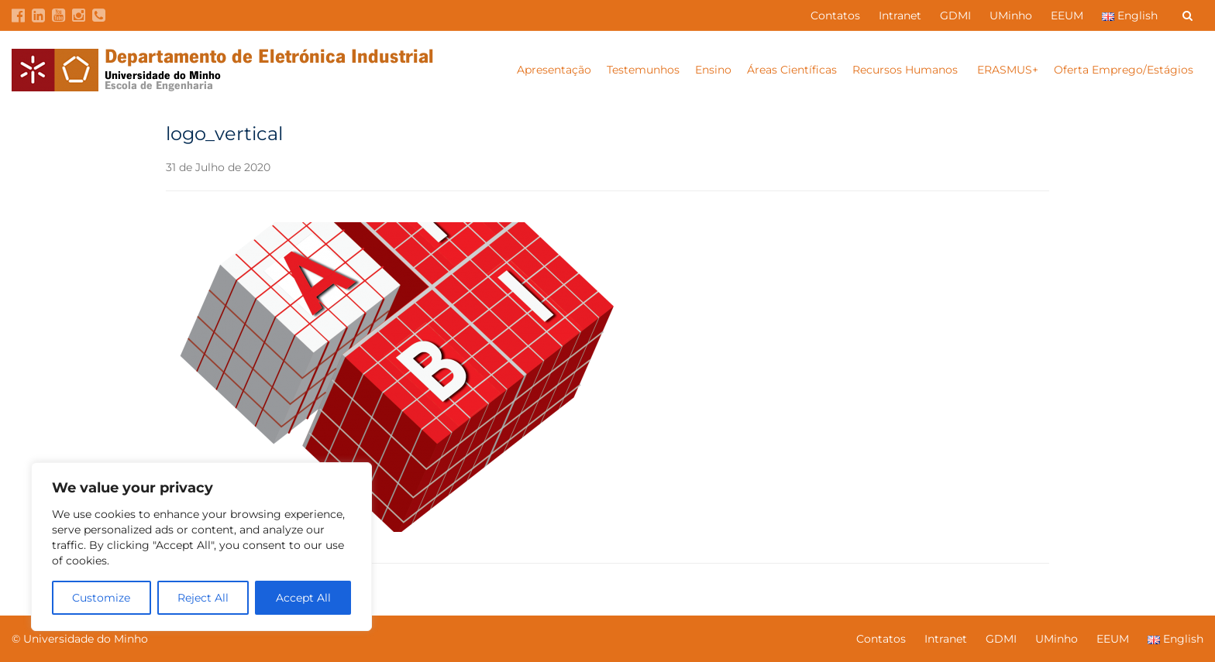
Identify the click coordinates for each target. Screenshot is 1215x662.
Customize (101, 598)
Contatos (835, 15)
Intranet (900, 15)
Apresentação (554, 70)
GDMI (955, 15)
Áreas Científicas (792, 70)
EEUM (1067, 15)
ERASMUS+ (1007, 70)
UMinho (1011, 15)
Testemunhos (643, 70)
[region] (201, 546)
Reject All (203, 598)
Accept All (303, 598)
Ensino (713, 70)
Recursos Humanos (906, 70)
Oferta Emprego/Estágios (1125, 70)
